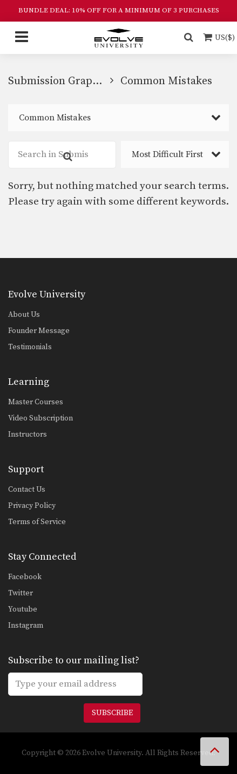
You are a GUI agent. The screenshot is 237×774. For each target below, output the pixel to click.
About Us (24, 315)
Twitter (20, 593)
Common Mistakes (55, 117)
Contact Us (26, 489)
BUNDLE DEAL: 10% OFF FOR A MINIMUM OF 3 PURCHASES (118, 10)
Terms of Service (37, 522)
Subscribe (112, 713)
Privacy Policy (32, 506)
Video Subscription (40, 418)
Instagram (25, 625)
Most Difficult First (167, 154)
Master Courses (35, 402)
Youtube (22, 609)
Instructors (27, 434)
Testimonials (30, 347)
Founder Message (39, 331)
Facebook (25, 577)
